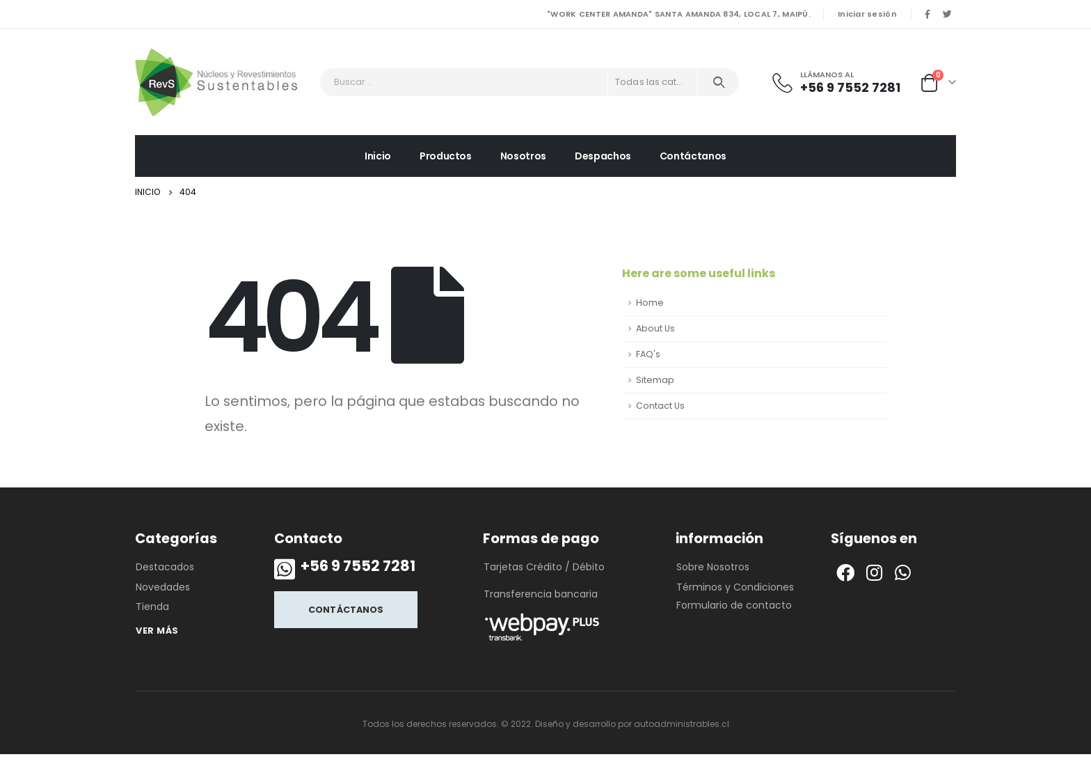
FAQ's (648, 354)
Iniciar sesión (867, 13)
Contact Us (660, 406)
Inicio (378, 156)
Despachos (603, 156)
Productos (446, 156)
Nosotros (523, 156)
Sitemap (655, 380)
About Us (655, 328)
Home (650, 302)
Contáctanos (693, 156)
